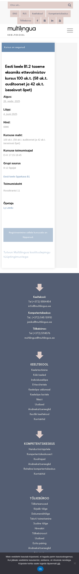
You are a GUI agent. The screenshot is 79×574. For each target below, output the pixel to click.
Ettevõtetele (39, 385)
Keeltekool (37, 14)
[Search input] (37, 5)
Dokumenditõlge (41, 514)
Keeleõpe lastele (39, 394)
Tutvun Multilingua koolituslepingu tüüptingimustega (26, 254)
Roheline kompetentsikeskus (39, 469)
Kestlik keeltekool (39, 414)
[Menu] (68, 31)
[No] (74, 563)
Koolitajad (39, 459)
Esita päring (39, 543)
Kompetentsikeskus (58, 14)
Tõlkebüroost (39, 533)
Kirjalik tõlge (40, 509)
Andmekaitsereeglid (39, 409)
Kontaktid (39, 419)
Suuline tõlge (40, 523)
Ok (40, 569)
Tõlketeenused (39, 504)
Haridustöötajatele (39, 449)
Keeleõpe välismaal (39, 390)
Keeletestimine (39, 370)
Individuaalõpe (39, 380)
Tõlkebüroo (25, 21)
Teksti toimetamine (40, 519)
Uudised (39, 404)
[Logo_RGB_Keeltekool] (33, 31)
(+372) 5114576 (41, 333)
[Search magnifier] (69, 5)
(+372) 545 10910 (42, 317)
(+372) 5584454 (41, 302)
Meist (39, 399)
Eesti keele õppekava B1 (16, 176)
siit (58, 563)
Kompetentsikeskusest (39, 454)
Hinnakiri (39, 528)
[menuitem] (15, 13)
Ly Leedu (8, 207)
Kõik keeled (39, 375)
